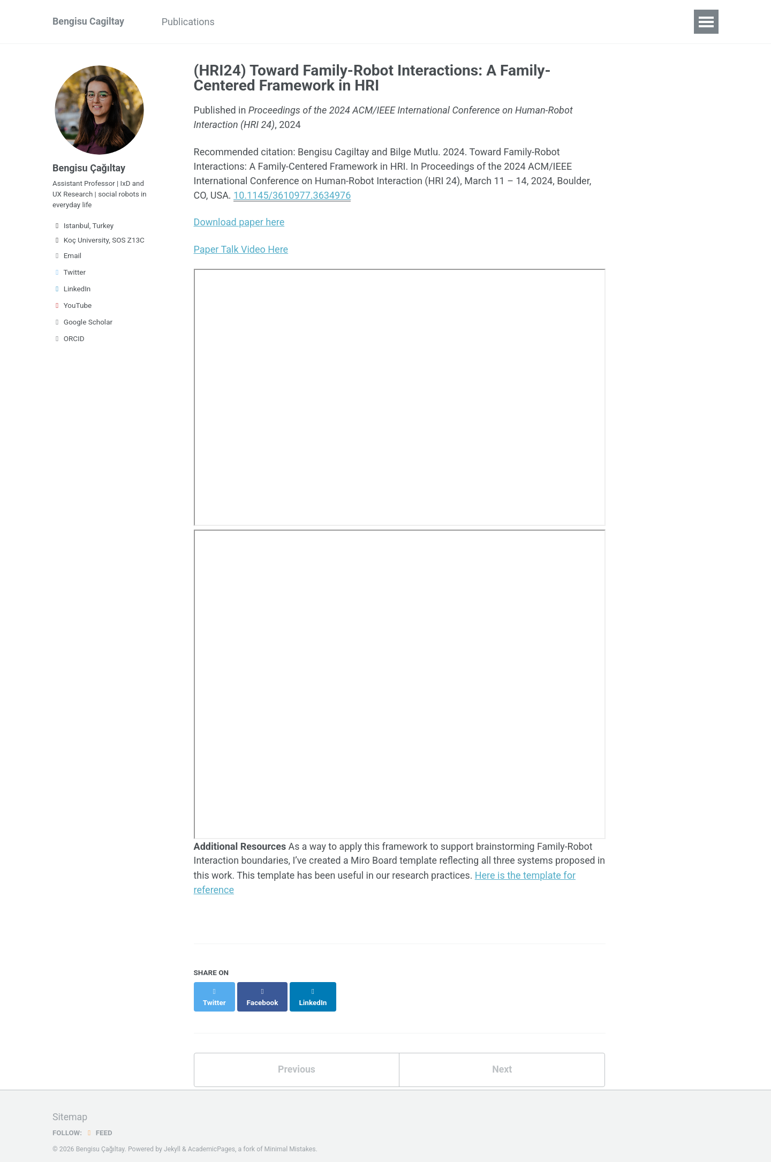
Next (502, 1057)
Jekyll (172, 1137)
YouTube (72, 307)
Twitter (69, 274)
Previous (296, 1057)
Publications (190, 21)
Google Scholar (82, 324)
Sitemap (70, 1105)
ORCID (68, 340)
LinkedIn (71, 290)
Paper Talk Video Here (241, 248)
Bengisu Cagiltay (88, 21)
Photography (295, 21)
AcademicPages (212, 1137)
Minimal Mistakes (291, 1137)
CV (242, 21)
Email (66, 257)
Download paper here (239, 222)
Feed (99, 1120)
